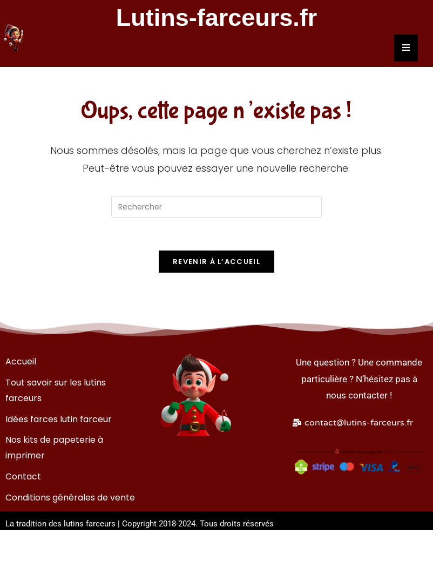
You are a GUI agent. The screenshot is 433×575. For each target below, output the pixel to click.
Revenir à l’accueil (216, 261)
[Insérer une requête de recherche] (216, 207)
